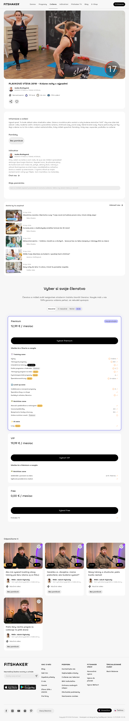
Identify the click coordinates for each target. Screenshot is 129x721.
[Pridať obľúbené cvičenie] (39, 547)
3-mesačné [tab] (62, 309)
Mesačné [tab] (51, 309)
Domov (33, 4)
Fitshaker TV (76, 4)
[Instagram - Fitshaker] (12, 710)
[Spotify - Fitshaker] (25, 710)
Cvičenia (53, 4)
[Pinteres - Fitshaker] (31, 710)
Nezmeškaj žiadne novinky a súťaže (18, 672)
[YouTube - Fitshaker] (18, 710)
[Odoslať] (36, 676)
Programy (43, 4)
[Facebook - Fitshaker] (6, 710)
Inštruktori (63, 4)
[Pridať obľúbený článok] (19, 212)
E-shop (94, 4)
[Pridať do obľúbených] (16, 101)
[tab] (75, 309)
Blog (86, 4)
